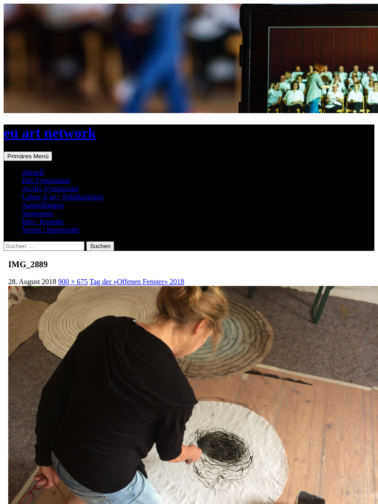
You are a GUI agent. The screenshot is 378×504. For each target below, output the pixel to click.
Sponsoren (37, 213)
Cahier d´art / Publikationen (62, 197)
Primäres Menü (27, 156)
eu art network (50, 133)
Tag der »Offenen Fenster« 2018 (136, 282)
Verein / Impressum (50, 230)
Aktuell (33, 172)
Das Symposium (46, 180)
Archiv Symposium (50, 188)
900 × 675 (73, 282)
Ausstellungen (43, 205)
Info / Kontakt (42, 221)
